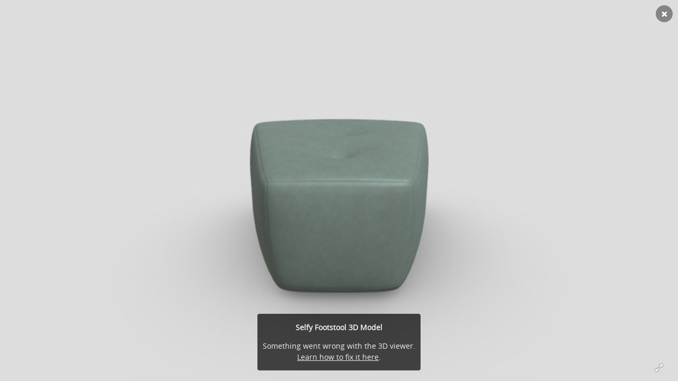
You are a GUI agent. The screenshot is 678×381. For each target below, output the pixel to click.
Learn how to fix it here (338, 357)
